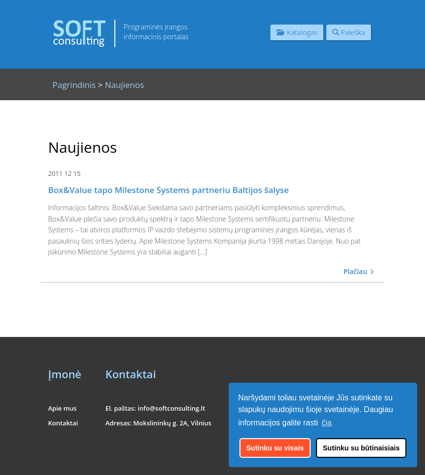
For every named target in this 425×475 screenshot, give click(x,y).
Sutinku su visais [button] (275, 448)
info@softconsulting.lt (171, 408)
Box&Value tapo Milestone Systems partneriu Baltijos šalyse (168, 190)
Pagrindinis (74, 84)
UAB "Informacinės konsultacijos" (337, 461)
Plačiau (359, 271)
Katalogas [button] (297, 32)
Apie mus (62, 408)
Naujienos (124, 84)
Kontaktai (63, 423)
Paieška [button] (348, 32)
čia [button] (327, 423)
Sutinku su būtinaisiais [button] (361, 448)
